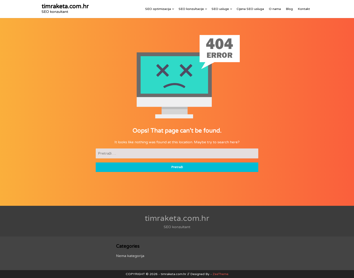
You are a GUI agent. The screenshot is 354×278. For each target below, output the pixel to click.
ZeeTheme (220, 274)
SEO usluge (220, 9)
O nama (275, 9)
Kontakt (304, 9)
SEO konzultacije (191, 9)
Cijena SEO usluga (250, 9)
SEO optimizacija (158, 9)
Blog (289, 9)
